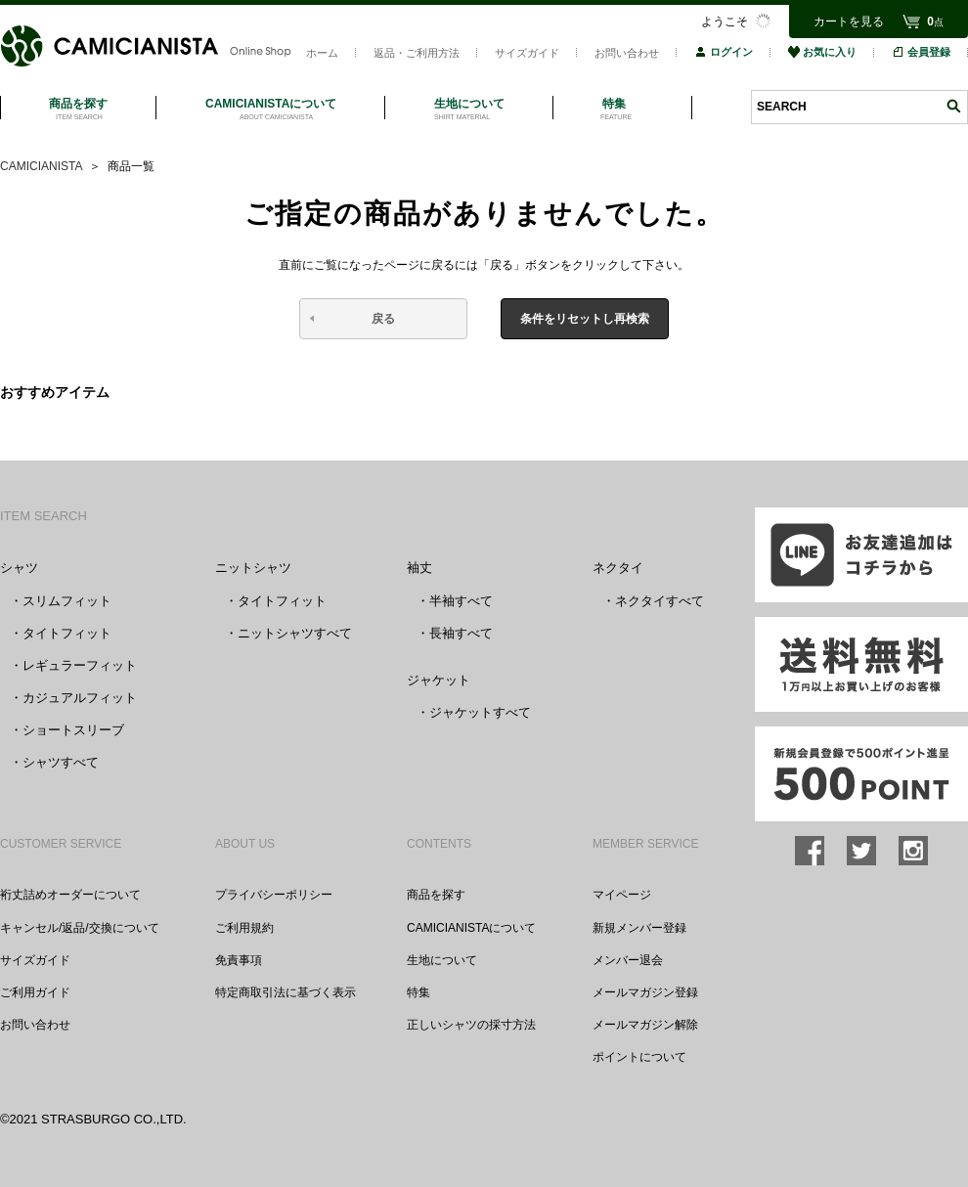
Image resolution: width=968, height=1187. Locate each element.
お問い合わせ (626, 53)
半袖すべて (461, 601)
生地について (442, 960)
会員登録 (921, 52)
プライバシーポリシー (273, 894)
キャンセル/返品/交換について (79, 928)
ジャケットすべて (480, 712)
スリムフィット (66, 601)
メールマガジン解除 (645, 1025)
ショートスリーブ (73, 730)
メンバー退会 (628, 960)
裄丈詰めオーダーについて (70, 894)
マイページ (622, 894)
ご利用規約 (244, 928)
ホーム (322, 53)
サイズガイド (527, 53)
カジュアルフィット (79, 697)
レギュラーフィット (79, 665)
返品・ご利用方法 (417, 53)
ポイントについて (639, 1057)
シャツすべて (60, 762)
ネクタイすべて (659, 601)
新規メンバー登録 (639, 928)
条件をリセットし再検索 (584, 319)
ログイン (723, 52)
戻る (383, 319)
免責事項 (238, 960)
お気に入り (822, 52)
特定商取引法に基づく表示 (285, 992)
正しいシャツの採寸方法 (471, 1025)
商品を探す (436, 894)
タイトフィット (66, 633)
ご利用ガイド (35, 992)
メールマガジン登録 (645, 992)
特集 (418, 992)
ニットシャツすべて (295, 633)
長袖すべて (461, 633)
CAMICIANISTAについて (471, 928)
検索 (953, 106)
